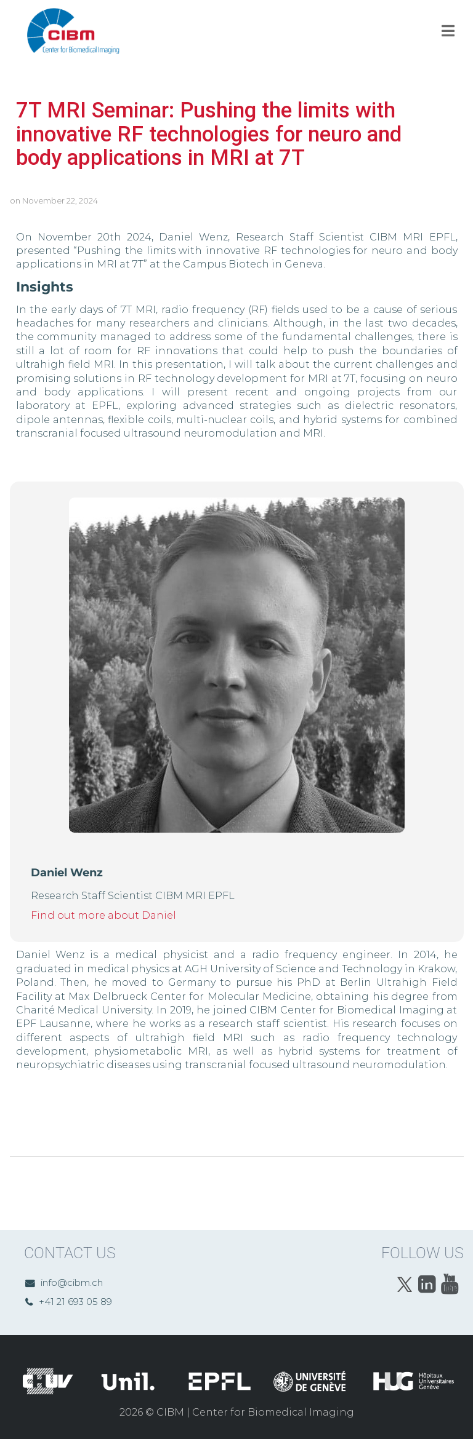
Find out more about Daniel (103, 915)
